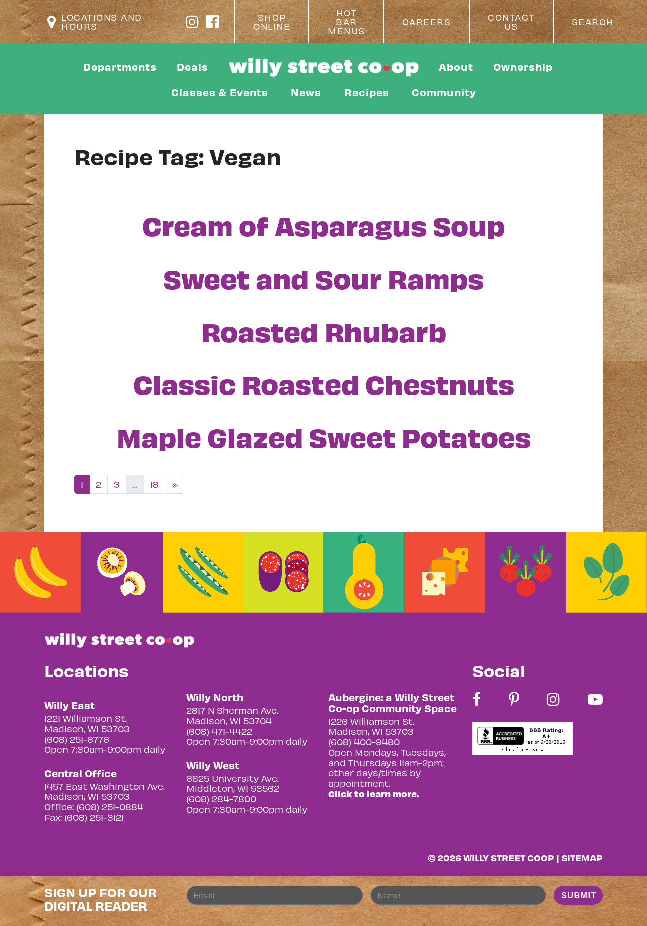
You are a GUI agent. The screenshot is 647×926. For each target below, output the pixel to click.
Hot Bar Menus (346, 21)
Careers (426, 21)
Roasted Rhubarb (323, 331)
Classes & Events (219, 92)
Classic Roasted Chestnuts (323, 383)
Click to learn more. (373, 793)
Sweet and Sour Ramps (323, 278)
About (456, 66)
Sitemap (582, 857)
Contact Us (511, 22)
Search (593, 21)
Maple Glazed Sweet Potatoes (324, 436)
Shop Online (271, 22)
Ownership (523, 66)
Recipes (366, 92)
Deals (192, 66)
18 (154, 484)
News (306, 92)
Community (444, 92)
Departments (120, 66)
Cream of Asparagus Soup (323, 225)
